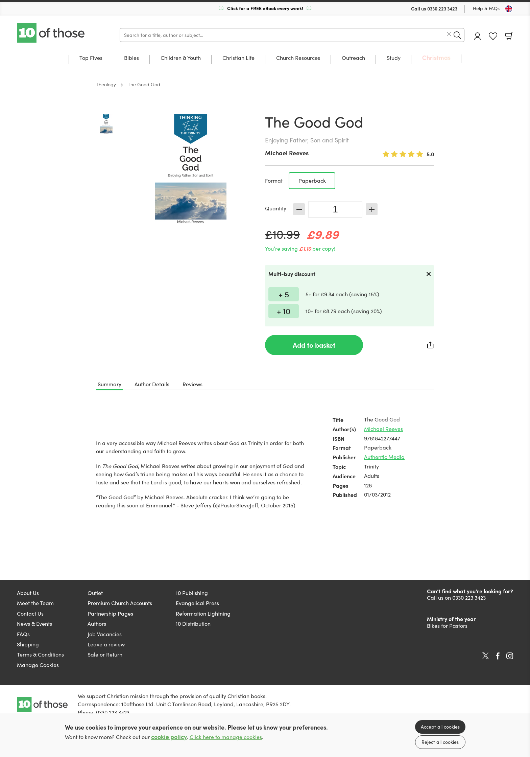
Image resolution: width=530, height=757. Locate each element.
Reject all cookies (440, 742)
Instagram (509, 655)
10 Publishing (192, 592)
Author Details (152, 384)
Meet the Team (35, 602)
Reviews (192, 384)
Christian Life (238, 58)
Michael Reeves (287, 152)
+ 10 (283, 310)
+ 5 (284, 294)
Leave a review (106, 644)
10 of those (51, 33)
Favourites (493, 36)
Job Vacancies (105, 634)
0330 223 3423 (442, 8)
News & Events (34, 623)
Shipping (28, 644)
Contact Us (30, 613)
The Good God (144, 84)
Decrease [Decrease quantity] (299, 209)
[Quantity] (335, 209)
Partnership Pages (110, 613)
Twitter (485, 655)
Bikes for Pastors (447, 625)
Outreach (353, 58)
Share (430, 345)
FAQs (23, 634)
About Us (28, 592)
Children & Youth (181, 58)
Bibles (131, 58)
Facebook (498, 656)
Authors (97, 623)
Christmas (436, 57)
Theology (106, 84)
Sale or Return (105, 654)
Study (394, 58)
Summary (109, 384)
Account (477, 36)
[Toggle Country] (508, 8)
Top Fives (90, 58)
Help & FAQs (486, 8)
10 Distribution (193, 623)
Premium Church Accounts (120, 602)
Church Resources (298, 58)
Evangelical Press (197, 602)
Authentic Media (384, 456)
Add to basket (314, 344)
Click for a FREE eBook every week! (265, 8)
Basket (509, 36)
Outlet (95, 592)
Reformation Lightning (203, 613)
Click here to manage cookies (226, 737)
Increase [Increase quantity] (372, 209)
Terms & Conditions (40, 654)
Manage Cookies (38, 664)
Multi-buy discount (291, 273)
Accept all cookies (440, 727)
